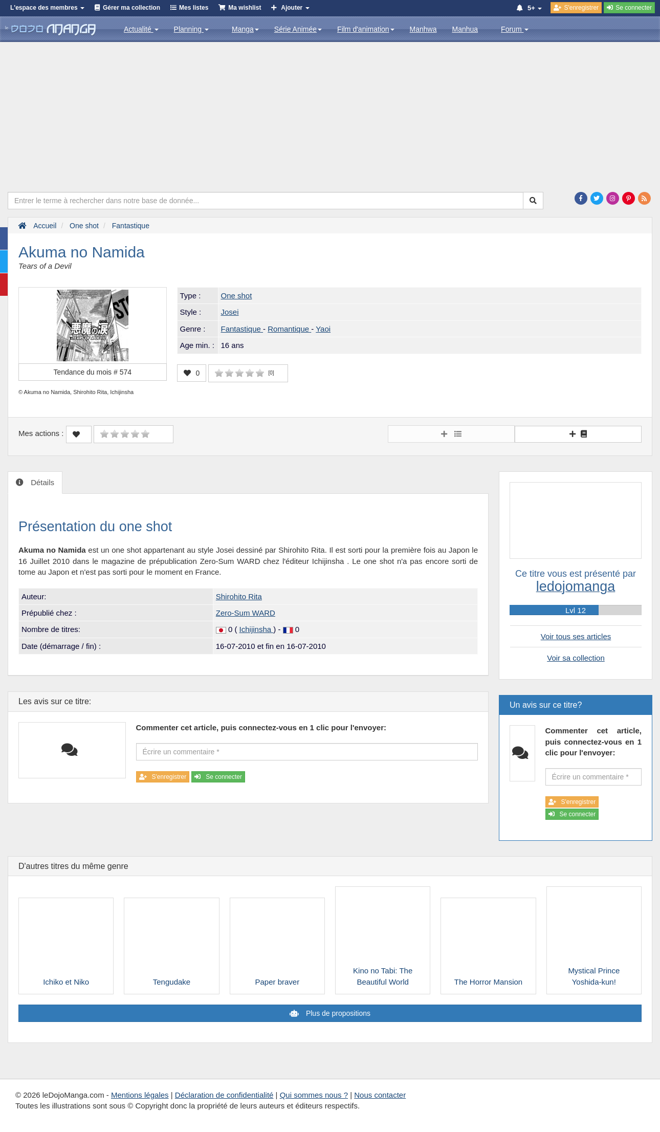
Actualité (141, 29)
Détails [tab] (41, 482)
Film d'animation (365, 29)
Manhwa (423, 29)
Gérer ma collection (131, 7)
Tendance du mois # (92, 372)
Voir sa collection (576, 658)
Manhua (465, 29)
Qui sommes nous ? (314, 1095)
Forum (515, 29)
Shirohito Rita (239, 596)
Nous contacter (380, 1095)
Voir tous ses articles (576, 636)
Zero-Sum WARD (245, 612)
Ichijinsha (256, 629)
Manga (245, 29)
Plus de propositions (337, 1013)
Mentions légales (140, 1095)
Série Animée (298, 29)
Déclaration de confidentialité (224, 1095)
